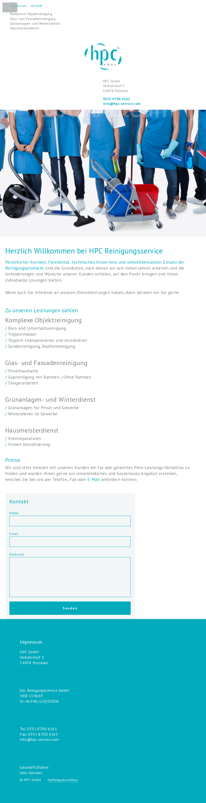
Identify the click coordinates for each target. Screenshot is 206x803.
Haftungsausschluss (63, 780)
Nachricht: (16, 554)
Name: (14, 513)
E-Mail (93, 479)
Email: (14, 533)
